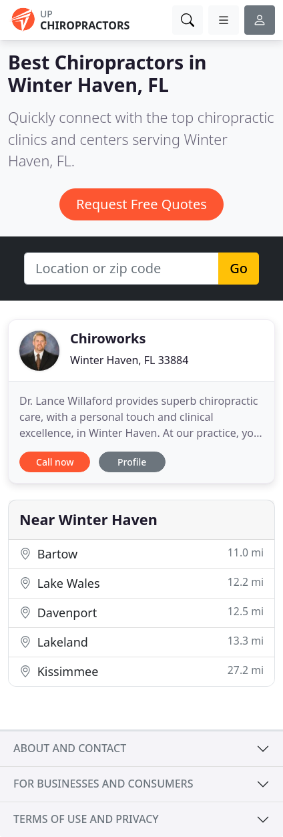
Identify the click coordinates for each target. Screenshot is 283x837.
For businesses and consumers (103, 783)
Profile (131, 462)
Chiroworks (108, 338)
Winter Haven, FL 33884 (129, 360)
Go (239, 268)
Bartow (141, 553)
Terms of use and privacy (86, 819)
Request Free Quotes (141, 204)
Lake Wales (141, 582)
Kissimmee (141, 671)
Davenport (141, 612)
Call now (54, 462)
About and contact (69, 748)
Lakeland (141, 641)
